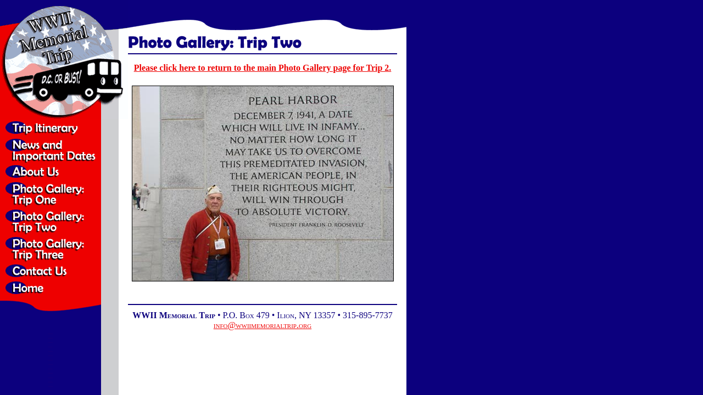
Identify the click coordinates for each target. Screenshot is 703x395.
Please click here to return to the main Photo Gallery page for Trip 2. (263, 67)
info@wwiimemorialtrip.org (262, 325)
